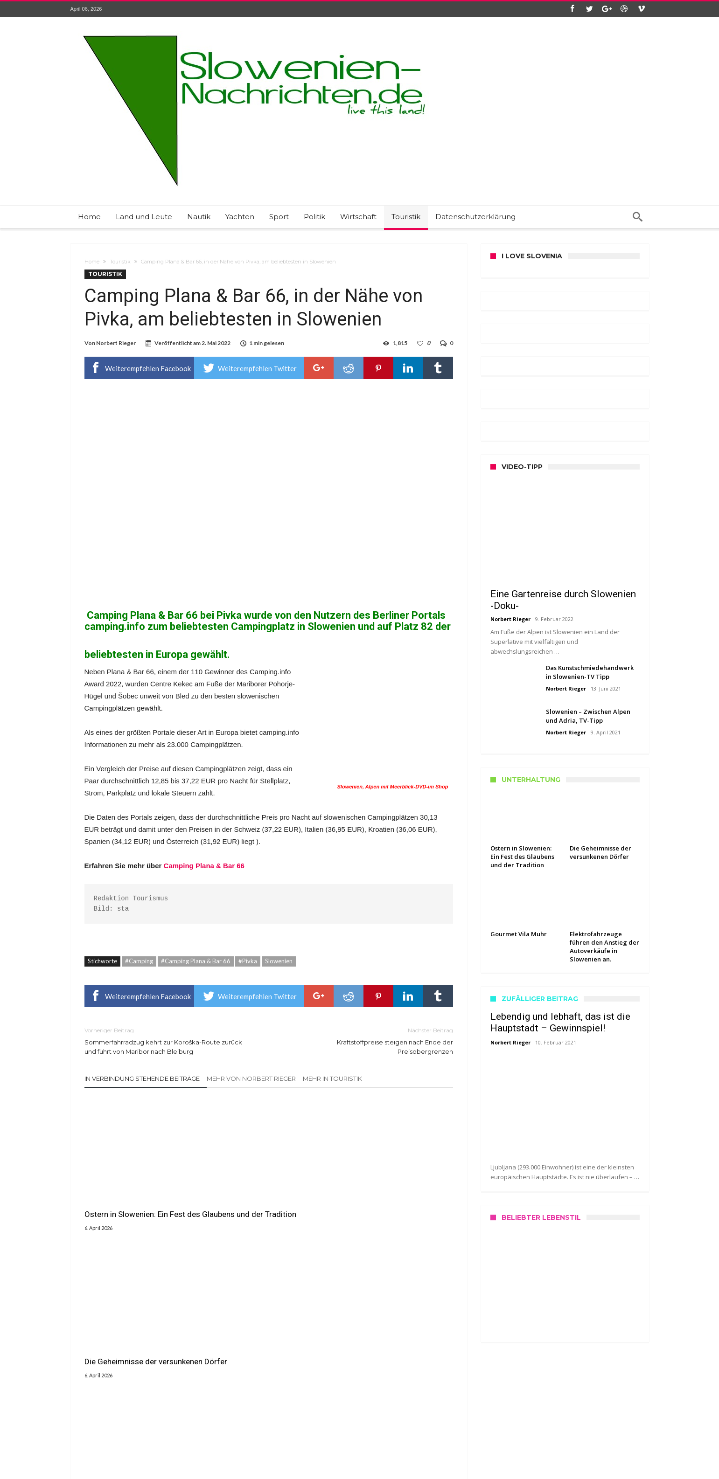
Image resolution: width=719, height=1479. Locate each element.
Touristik (120, 261)
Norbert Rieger (116, 342)
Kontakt (81, 1399)
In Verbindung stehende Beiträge (142, 1078)
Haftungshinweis (92, 1440)
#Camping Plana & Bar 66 (195, 961)
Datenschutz (87, 1420)
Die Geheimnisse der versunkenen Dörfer (246, 1197)
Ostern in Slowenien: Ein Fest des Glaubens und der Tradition (142, 1197)
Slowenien (279, 961)
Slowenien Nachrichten (242, 1470)
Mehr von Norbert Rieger (251, 1078)
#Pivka (247, 961)
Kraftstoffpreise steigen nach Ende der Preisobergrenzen (368, 1040)
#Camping (139, 961)
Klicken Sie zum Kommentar (268, 1278)
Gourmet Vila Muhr (369, 1191)
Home (91, 261)
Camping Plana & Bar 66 (142, 615)
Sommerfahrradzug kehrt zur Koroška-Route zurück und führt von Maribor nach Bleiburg (169, 1040)
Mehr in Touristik (332, 1078)
